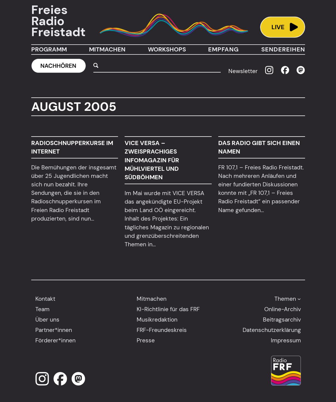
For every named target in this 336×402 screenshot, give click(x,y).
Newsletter (243, 71)
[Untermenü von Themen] (299, 298)
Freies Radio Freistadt (58, 21)
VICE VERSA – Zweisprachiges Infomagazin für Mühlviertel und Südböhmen (152, 160)
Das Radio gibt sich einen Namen (259, 147)
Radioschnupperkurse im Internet (72, 147)
